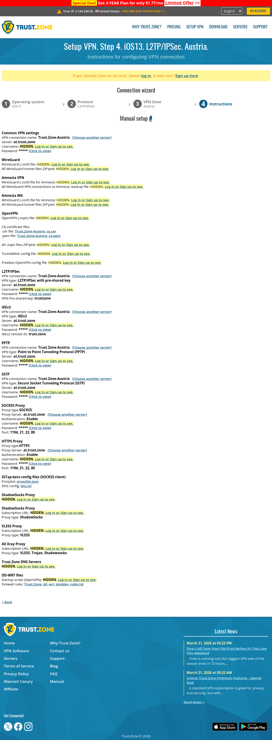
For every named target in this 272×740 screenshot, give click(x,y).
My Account (258, 11)
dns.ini (26, 486)
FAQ (54, 673)
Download (218, 27)
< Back (7, 602)
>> (182, 3)
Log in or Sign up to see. (54, 146)
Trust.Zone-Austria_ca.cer (35, 231)
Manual (57, 681)
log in (146, 75)
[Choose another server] (92, 137)
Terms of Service (19, 666)
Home (9, 643)
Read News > (194, 702)
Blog (54, 666)
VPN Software (16, 650)
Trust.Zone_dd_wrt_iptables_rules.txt (54, 584)
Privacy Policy (16, 673)
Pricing (173, 27)
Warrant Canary (18, 681)
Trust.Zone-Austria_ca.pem (39, 235)
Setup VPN (194, 27)
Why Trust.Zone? (146, 27)
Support (260, 27)
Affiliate (11, 689)
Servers (240, 27)
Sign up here (186, 75)
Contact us (59, 650)
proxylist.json (28, 481)
